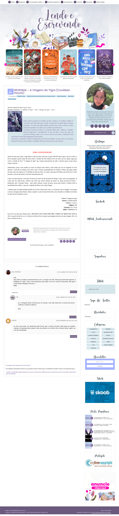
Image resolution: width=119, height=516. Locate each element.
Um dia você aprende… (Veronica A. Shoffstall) (102, 438)
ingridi (13, 320)
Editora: (71, 203)
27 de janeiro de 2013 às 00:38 (67, 272)
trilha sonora (108, 345)
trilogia (93, 348)
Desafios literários (52, 2)
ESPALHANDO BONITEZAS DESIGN (101, 512)
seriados (93, 342)
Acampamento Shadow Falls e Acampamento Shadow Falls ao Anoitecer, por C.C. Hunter (104, 431)
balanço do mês (108, 332)
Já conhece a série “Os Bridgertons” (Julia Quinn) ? (103, 418)
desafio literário (93, 335)
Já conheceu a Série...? (35, 2)
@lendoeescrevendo (94, 289)
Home (11, 2)
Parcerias (87, 2)
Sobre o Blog (99, 2)
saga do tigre (12, 99)
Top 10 (93, 332)
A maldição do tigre (27, 110)
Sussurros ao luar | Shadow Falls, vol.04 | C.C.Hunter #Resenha (99, 169)
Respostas (15, 292)
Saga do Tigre (27, 107)
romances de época (108, 339)
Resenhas (20, 2)
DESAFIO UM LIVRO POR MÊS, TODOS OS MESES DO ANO (53, 214)
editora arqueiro (61, 96)
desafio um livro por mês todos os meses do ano (41, 96)
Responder (73, 292)
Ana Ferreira (16, 272)
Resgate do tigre (44, 110)
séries (108, 342)
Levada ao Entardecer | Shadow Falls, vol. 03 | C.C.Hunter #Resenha (61, 78)
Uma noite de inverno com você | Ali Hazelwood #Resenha (97, 78)
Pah (17, 297)
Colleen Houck (21, 96)
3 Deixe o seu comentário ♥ (17, 239)
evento (108, 335)
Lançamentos (67, 2)
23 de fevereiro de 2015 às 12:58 (66, 320)
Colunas (78, 2)
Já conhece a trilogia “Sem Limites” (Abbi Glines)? (103, 425)
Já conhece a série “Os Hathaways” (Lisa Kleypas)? (103, 445)
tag (93, 345)
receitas (93, 339)
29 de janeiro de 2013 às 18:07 (66, 297)
